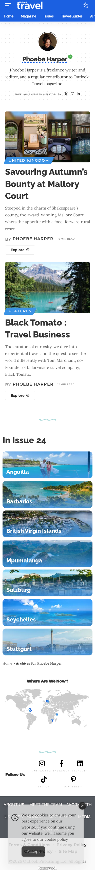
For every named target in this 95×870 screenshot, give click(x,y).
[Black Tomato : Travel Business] (20, 395)
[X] (66, 94)
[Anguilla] (47, 465)
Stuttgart (19, 649)
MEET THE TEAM (45, 804)
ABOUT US (14, 804)
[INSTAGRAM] (42, 763)
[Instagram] (72, 94)
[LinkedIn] (78, 94)
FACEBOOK (61, 770)
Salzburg (18, 590)
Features (20, 311)
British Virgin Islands (33, 530)
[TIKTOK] (44, 779)
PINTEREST (73, 786)
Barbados (19, 501)
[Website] (60, 94)
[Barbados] (47, 494)
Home (7, 663)
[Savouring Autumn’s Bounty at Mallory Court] (20, 250)
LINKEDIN (80, 770)
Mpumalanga (24, 560)
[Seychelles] (47, 612)
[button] (9, 5)
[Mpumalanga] (47, 553)
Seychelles (21, 619)
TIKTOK (44, 786)
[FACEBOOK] (61, 763)
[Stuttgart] (47, 642)
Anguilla (17, 471)
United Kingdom (29, 160)
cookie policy (56, 843)
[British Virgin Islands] (47, 524)
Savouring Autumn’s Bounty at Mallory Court (46, 184)
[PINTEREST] (73, 779)
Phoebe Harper (33, 238)
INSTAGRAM (41, 770)
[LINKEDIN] (80, 763)
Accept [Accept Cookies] (33, 855)
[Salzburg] (47, 583)
